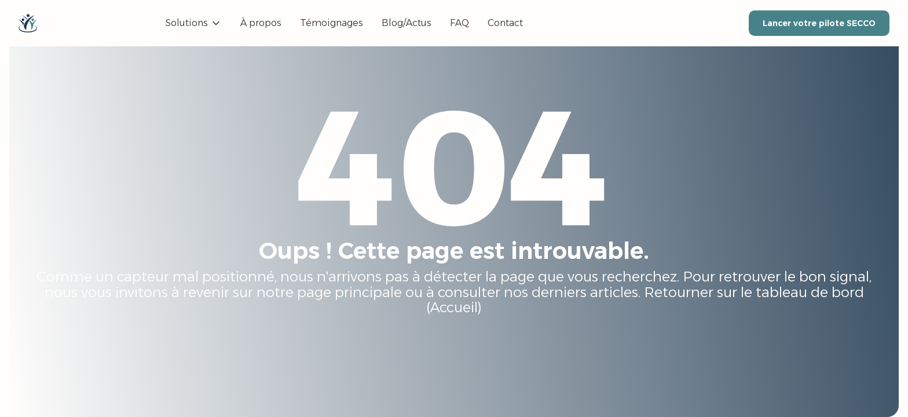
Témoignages (331, 22)
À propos (260, 22)
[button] (193, 23)
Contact (505, 22)
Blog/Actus (406, 22)
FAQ (459, 22)
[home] (28, 23)
